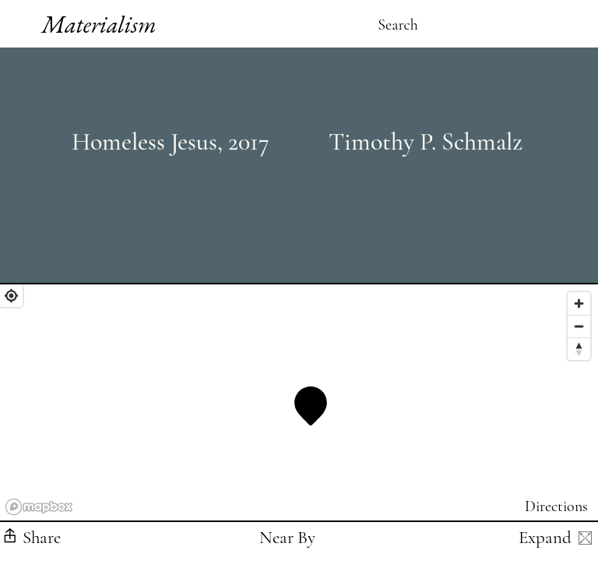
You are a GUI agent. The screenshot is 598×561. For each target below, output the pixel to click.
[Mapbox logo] (39, 507)
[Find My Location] (11, 295)
